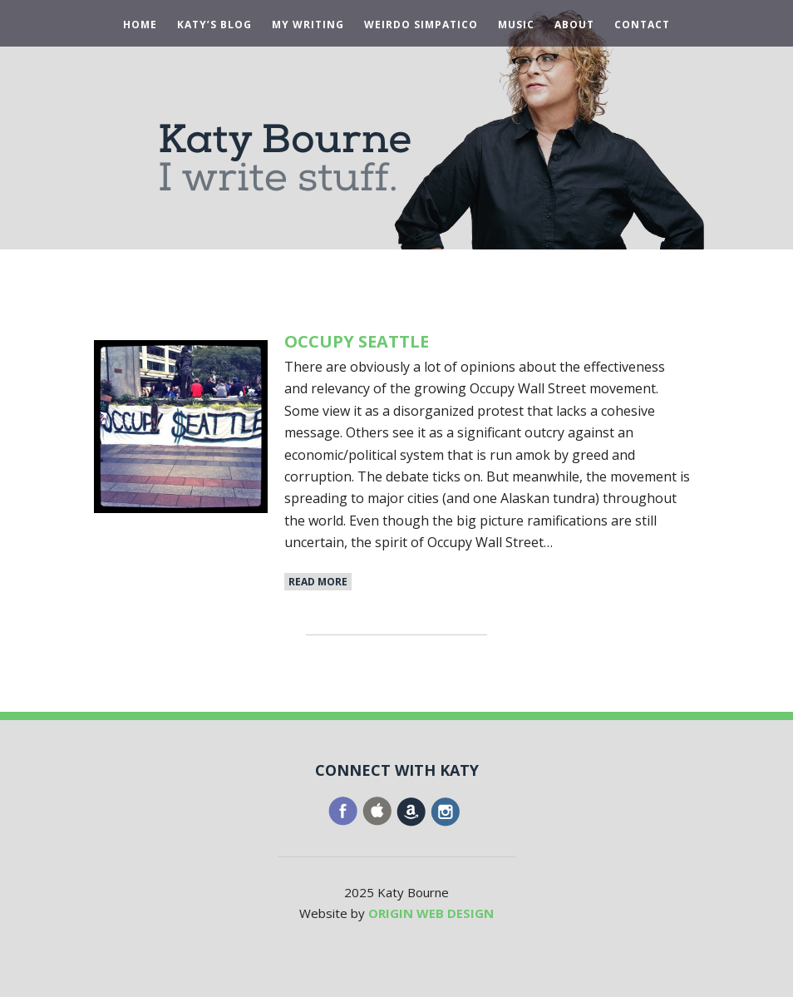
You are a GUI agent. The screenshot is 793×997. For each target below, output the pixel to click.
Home (140, 25)
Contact (642, 25)
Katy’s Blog (214, 25)
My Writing (308, 25)
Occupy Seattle (356, 341)
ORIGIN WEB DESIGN (431, 913)
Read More (317, 582)
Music (516, 25)
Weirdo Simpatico (421, 25)
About (574, 25)
